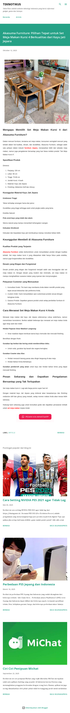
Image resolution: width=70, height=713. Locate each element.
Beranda (6, 17)
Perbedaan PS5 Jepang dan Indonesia (29, 584)
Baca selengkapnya (58, 525)
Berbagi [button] (60, 432)
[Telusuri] (60, 4)
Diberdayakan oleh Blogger (35, 708)
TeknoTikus (12, 4)
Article (18, 17)
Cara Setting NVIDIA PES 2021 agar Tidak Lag (34, 500)
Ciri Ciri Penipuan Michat (20, 668)
